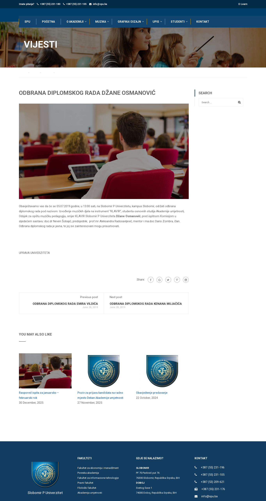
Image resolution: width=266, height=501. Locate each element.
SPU (27, 21)
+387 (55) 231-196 (212, 467)
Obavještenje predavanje (151, 392)
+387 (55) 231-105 (76, 4)
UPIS (156, 21)
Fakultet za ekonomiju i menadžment (98, 468)
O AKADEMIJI (75, 21)
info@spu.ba (100, 4)
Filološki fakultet (86, 488)
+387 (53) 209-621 (212, 482)
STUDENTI (178, 21)
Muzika (100, 21)
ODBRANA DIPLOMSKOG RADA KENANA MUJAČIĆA (146, 304)
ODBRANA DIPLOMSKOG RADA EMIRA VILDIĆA (65, 304)
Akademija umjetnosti (89, 492)
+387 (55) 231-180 (50, 4)
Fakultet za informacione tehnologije (98, 478)
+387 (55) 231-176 (213, 489)
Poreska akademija (88, 473)
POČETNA (48, 21)
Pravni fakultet (85, 482)
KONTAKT (203, 21)
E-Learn (242, 4)
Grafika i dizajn (129, 21)
